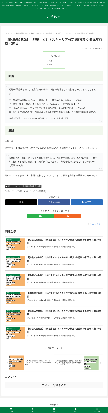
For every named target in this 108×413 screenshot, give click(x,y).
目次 (50, 55)
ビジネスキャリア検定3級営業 (34, 191)
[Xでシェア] (21, 202)
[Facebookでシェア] (54, 202)
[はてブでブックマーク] (87, 202)
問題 (51, 61)
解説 (51, 65)
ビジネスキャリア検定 (14, 191)
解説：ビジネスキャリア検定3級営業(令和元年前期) (23, 186)
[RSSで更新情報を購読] (56, 216)
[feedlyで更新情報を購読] (51, 216)
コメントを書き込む (54, 386)
